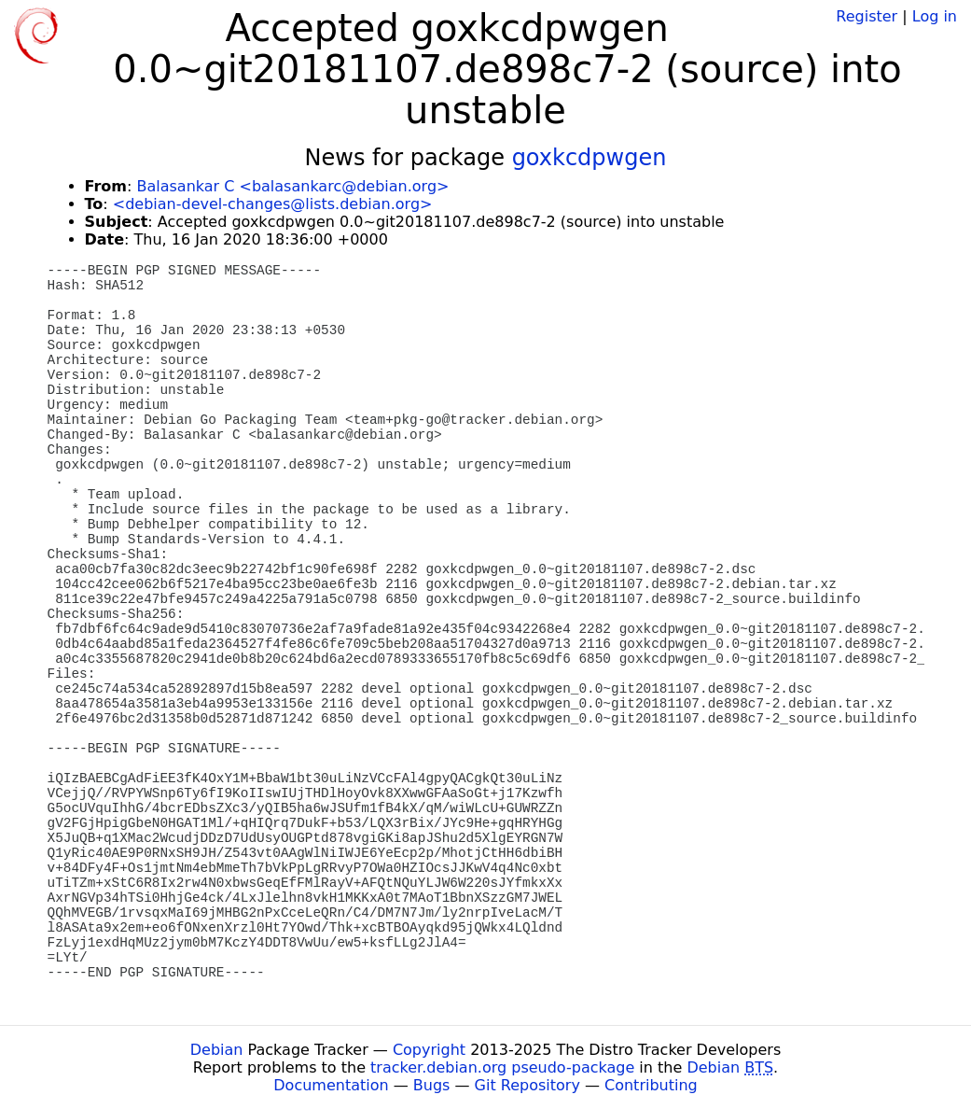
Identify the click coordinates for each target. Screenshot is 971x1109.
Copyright (429, 1050)
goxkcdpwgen (589, 158)
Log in (934, 16)
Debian (216, 1050)
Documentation (330, 1085)
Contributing (651, 1085)
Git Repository (527, 1085)
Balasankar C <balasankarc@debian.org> (292, 186)
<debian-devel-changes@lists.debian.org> (273, 204)
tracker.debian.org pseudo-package (502, 1067)
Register (866, 16)
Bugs (432, 1085)
